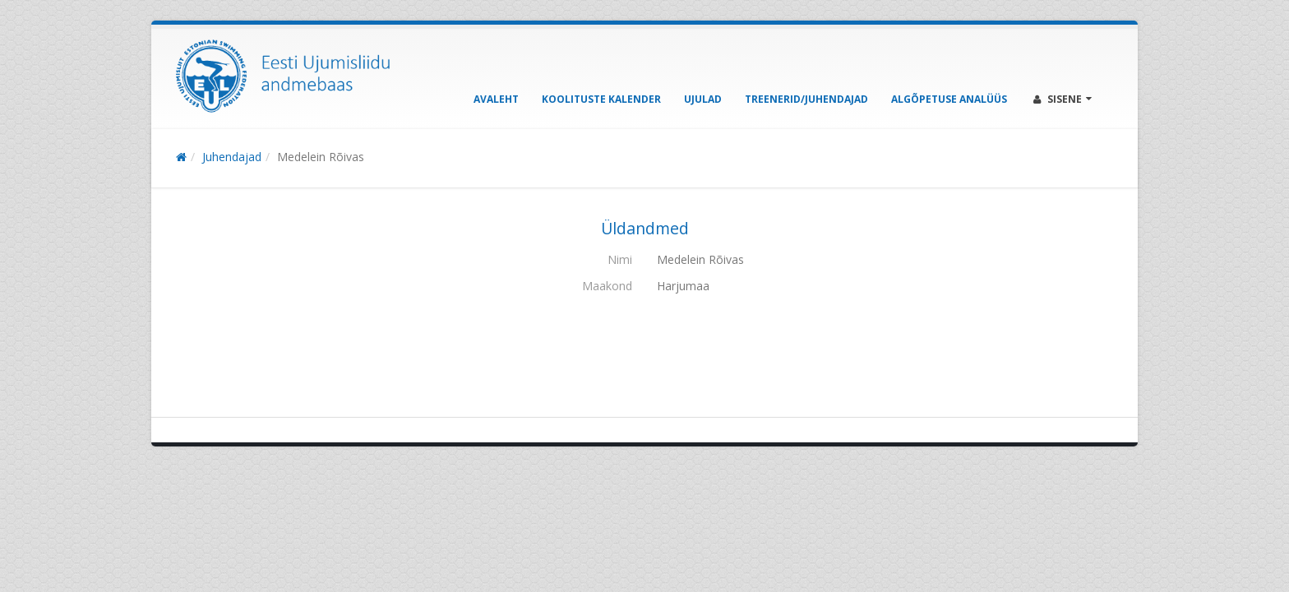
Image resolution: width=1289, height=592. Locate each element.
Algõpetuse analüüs (949, 99)
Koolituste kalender (601, 99)
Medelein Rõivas (320, 156)
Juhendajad (231, 156)
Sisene (1062, 99)
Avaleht (496, 99)
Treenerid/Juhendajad (806, 99)
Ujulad (703, 99)
